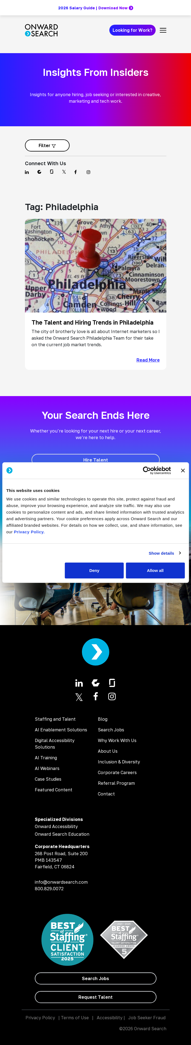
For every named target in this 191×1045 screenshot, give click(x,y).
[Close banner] (183, 470)
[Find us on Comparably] (40, 172)
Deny (94, 570)
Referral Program (116, 783)
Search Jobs (111, 729)
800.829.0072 (49, 888)
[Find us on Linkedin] (28, 172)
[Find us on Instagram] (89, 172)
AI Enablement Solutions (61, 729)
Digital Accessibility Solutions (55, 744)
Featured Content (53, 789)
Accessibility (109, 1017)
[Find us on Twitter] (65, 172)
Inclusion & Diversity (119, 762)
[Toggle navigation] (163, 30)
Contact (106, 794)
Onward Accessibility (56, 826)
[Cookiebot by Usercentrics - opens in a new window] (147, 470)
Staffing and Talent (55, 719)
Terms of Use (75, 1017)
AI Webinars (47, 768)
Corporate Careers (117, 772)
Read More (148, 360)
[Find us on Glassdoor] (52, 172)
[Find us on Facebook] (77, 172)
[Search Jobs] (95, 978)
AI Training (46, 757)
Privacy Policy (40, 1017)
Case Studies (48, 779)
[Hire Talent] (96, 460)
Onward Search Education (62, 834)
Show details (161, 553)
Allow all (155, 570)
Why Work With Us (117, 740)
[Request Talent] (95, 997)
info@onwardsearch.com (61, 882)
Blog (102, 719)
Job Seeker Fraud (147, 1017)
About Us (108, 751)
